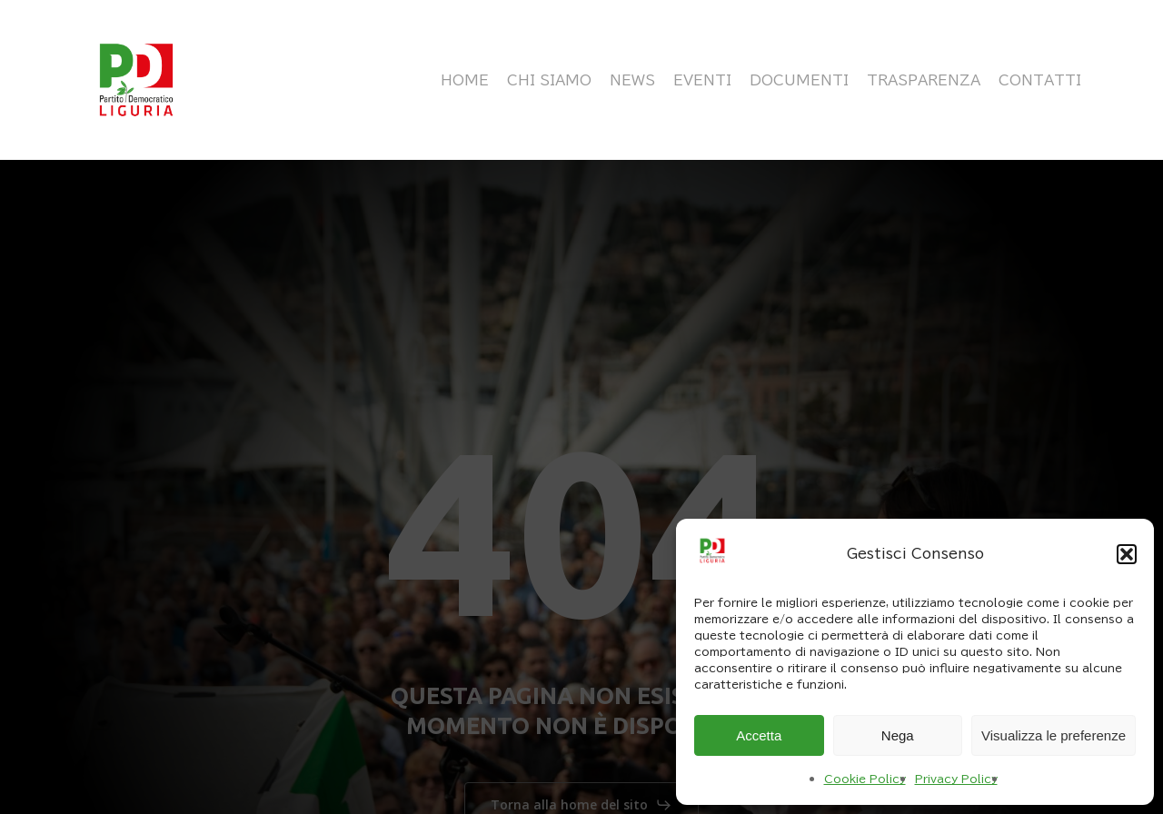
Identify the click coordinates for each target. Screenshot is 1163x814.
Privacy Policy (956, 778)
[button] (1127, 554)
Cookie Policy (865, 778)
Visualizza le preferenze (1053, 735)
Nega (897, 735)
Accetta (758, 735)
